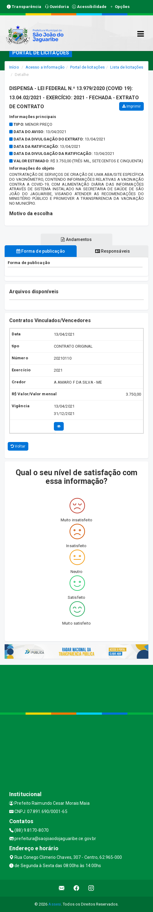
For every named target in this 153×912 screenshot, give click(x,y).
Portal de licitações (87, 67)
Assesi (54, 904)
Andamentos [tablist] (76, 239)
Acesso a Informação (45, 67)
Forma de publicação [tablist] (40, 251)
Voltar (18, 446)
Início (14, 67)
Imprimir (131, 106)
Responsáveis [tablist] (112, 251)
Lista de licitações (126, 67)
